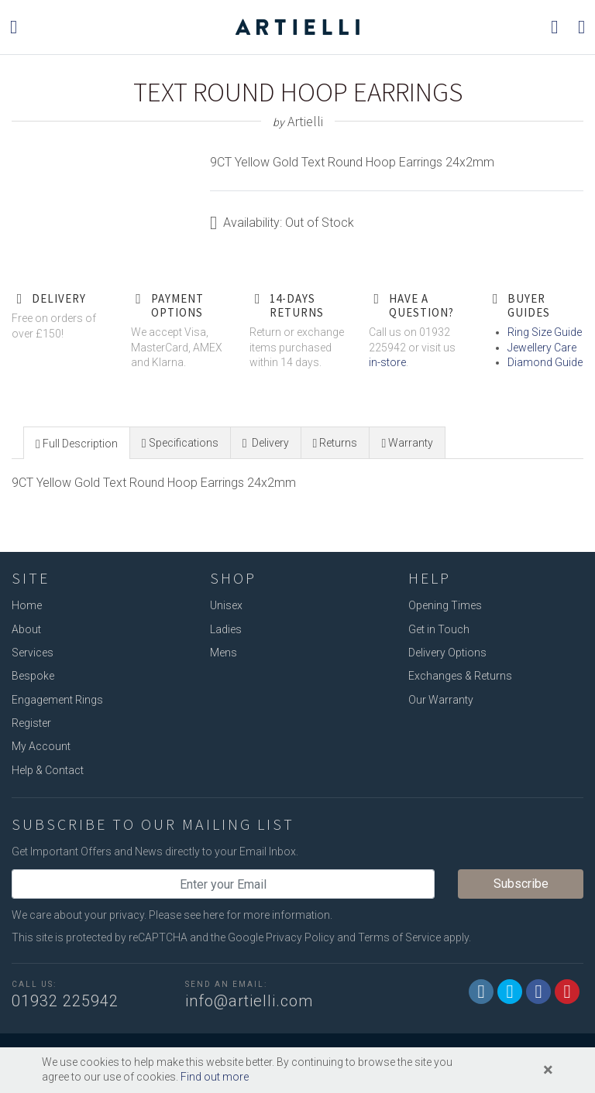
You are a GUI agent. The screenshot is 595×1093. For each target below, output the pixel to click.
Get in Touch (438, 629)
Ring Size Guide (544, 332)
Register (31, 723)
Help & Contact (48, 770)
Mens (223, 652)
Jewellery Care (541, 347)
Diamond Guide (545, 362)
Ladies (226, 629)
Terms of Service (399, 937)
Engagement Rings (57, 700)
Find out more (215, 1077)
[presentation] (76, 443)
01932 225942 (65, 1001)
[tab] (76, 442)
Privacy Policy (300, 937)
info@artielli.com (249, 1001)
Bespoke (33, 676)
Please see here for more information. (240, 915)
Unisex (226, 605)
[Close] (548, 1069)
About (26, 629)
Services (32, 652)
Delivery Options (447, 652)
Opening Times (445, 605)
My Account (41, 746)
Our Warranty (440, 700)
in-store (387, 362)
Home (27, 605)
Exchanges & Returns (460, 676)
